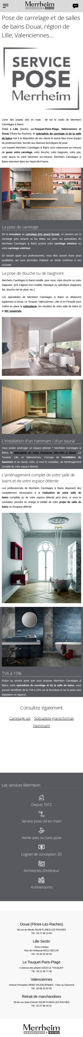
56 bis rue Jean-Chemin (41, 998)
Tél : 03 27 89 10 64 (41, 933)
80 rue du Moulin (41, 926)
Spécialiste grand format (54, 718)
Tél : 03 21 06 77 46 (41, 971)
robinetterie (30, 306)
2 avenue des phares (41, 964)
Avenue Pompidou (41, 981)
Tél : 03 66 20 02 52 (41, 988)
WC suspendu (12, 310)
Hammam (41, 725)
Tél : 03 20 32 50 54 (41, 954)
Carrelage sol (19, 718)
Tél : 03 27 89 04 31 (41, 1005)
